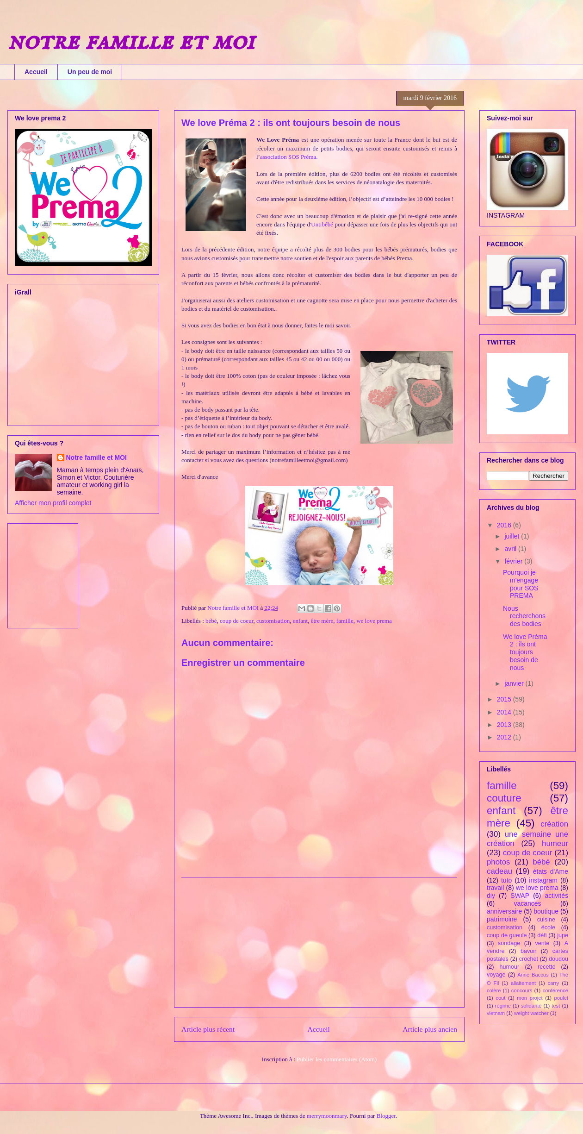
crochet (528, 959)
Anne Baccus (533, 974)
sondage (509, 943)
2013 (505, 724)
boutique (545, 911)
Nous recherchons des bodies (524, 616)
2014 (505, 712)
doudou (558, 959)
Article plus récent (208, 1029)
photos (498, 862)
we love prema (374, 620)
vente (542, 943)
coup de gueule (507, 935)
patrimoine (502, 919)
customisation (273, 620)
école (548, 927)
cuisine (546, 919)
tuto (506, 880)
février (514, 561)
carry (553, 983)
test (556, 1006)
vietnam (496, 1013)
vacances (527, 903)
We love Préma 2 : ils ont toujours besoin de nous (525, 652)
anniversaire (504, 911)
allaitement (523, 983)
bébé (211, 620)
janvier (514, 683)
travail (495, 887)
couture (504, 798)
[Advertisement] (319, 942)
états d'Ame (550, 871)
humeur (555, 843)
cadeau (499, 871)
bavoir (528, 951)
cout (500, 998)
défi (541, 935)
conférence (555, 990)
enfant (300, 620)
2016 (505, 525)
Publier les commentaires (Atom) (337, 1059)
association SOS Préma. (289, 156)
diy (491, 895)
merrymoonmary (327, 1115)
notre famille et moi (130, 41)
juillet (512, 536)
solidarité (531, 1006)
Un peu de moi (90, 71)
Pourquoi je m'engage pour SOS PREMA (520, 584)
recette (547, 967)
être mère (322, 620)
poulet (561, 998)
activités (556, 895)
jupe (562, 935)
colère (494, 990)
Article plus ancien (430, 1029)
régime (503, 1006)
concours (521, 990)
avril (511, 548)
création (554, 824)
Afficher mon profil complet (53, 503)
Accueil (36, 71)
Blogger (386, 1115)
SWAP (519, 895)
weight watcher (531, 1013)
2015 (505, 699)
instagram (543, 880)
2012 (505, 737)
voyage (496, 974)
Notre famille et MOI (96, 457)
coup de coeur (236, 620)
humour (510, 967)
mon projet (529, 998)
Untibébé (322, 224)
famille (345, 620)
